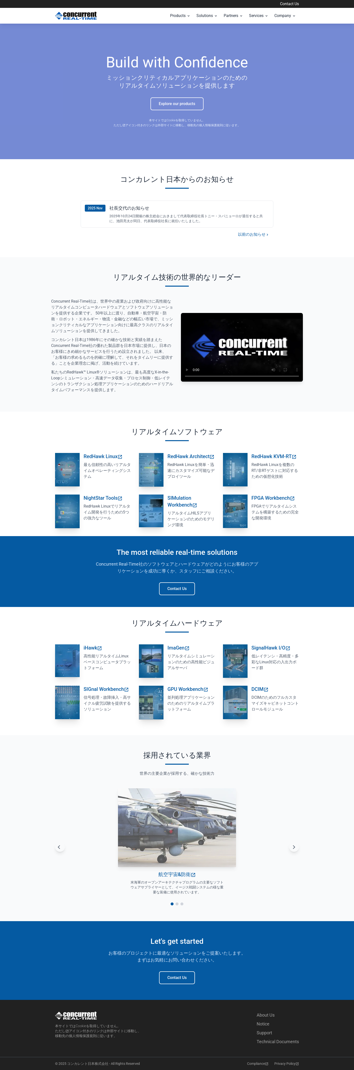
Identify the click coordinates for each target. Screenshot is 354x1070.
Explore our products (177, 103)
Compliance (257, 1064)
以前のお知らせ (253, 234)
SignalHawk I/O (270, 648)
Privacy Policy (286, 1064)
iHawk (93, 648)
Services (258, 15)
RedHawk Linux (103, 456)
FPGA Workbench (273, 498)
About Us (266, 1015)
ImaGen (178, 648)
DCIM (259, 689)
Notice (263, 1023)
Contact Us (289, 3)
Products (180, 15)
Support (264, 1032)
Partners (233, 15)
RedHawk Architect (190, 456)
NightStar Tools (103, 498)
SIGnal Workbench (106, 689)
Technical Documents (278, 1041)
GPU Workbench (187, 689)
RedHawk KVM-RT (274, 456)
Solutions (207, 15)
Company (285, 15)
